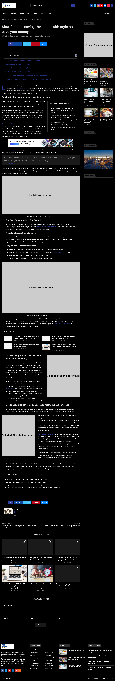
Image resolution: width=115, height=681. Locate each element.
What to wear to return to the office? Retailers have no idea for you (26, 479)
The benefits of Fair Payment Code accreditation (105, 81)
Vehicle (28, 13)
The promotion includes (9, 124)
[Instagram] (98, 5)
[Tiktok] (108, 5)
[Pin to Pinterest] (35, 44)
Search (73, 5)
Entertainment (34, 665)
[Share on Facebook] (17, 44)
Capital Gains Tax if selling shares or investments (90, 101)
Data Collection (48, 652)
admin (10, 39)
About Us (96, 678)
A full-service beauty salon (62, 324)
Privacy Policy (34, 657)
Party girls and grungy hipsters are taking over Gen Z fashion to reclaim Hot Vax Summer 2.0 (34, 487)
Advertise (111, 678)
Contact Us (47, 650)
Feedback (33, 660)
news (4, 496)
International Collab (49, 657)
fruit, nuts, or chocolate (58, 252)
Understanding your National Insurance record (105, 101)
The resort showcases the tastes (46, 227)
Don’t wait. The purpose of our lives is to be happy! (23, 60)
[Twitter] (95, 5)
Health (43, 13)
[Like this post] (11, 44)
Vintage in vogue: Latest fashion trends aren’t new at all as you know (26, 482)
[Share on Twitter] (27, 44)
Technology (33, 668)
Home (3, 19)
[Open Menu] (112, 5)
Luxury (36, 13)
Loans (22, 13)
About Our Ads (34, 663)
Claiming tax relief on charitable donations (106, 120)
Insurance (13, 13)
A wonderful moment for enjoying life (18, 68)
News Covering (48, 665)
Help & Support (48, 663)
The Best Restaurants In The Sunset (18, 64)
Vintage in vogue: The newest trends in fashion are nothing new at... (40, 586)
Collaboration (34, 652)
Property (5, 13)
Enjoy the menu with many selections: (19, 71)
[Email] (105, 5)
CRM (49, 13)
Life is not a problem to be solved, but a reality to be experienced (28, 79)
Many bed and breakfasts (45, 434)
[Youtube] (101, 5)
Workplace (33, 655)
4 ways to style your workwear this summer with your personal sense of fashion (62, 110)
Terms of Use (48, 660)
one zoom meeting (23, 88)
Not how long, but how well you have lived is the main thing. (26, 75)
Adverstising (47, 655)
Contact (104, 678)
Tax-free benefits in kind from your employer (90, 120)
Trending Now (48, 668)
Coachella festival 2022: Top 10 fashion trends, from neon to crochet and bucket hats (63, 127)
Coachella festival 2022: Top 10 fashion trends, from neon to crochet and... (14, 586)
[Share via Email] (43, 44)
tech (17, 496)
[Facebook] (91, 5)
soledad (11, 496)
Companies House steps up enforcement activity (90, 81)
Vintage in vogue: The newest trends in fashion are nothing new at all (26, 485)
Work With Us (34, 650)
